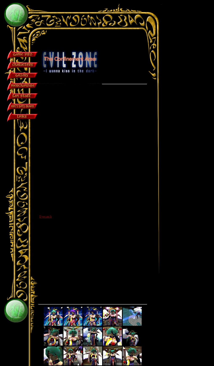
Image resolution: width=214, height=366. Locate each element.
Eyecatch (45, 216)
